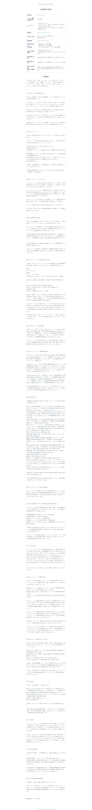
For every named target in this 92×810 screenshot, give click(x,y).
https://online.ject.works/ (43, 32)
